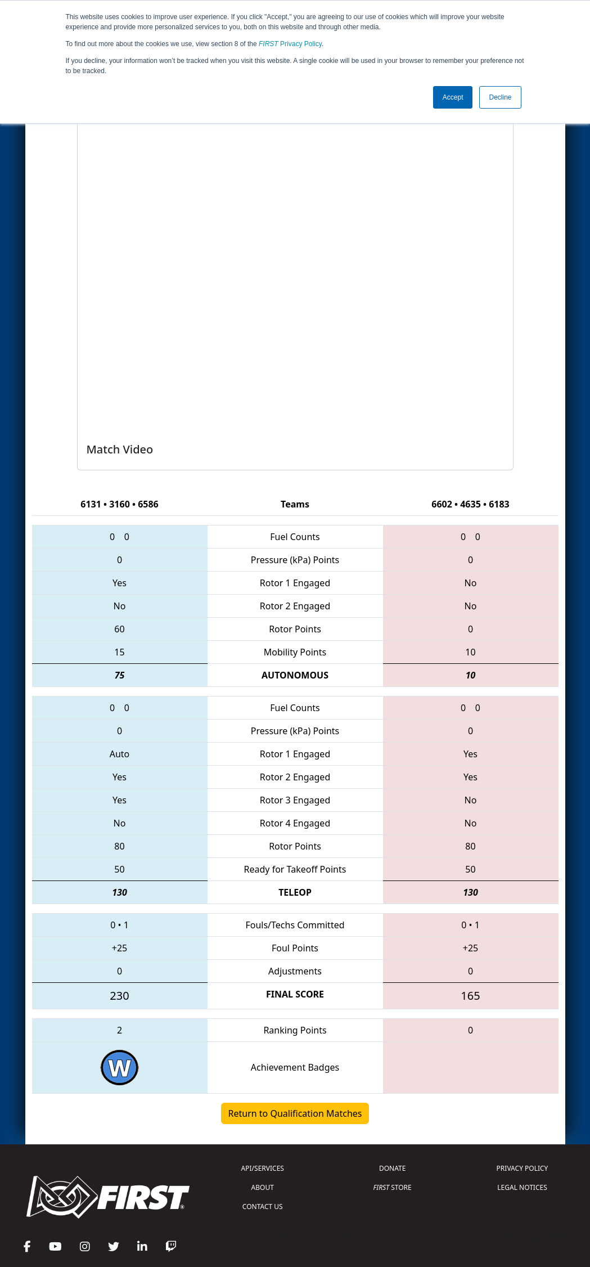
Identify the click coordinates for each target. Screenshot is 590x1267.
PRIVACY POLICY (522, 1168)
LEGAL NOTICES (522, 1187)
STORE (392, 1187)
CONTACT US (262, 1206)
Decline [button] (500, 97)
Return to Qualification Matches (295, 1113)
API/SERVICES (262, 1168)
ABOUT (262, 1187)
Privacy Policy (290, 44)
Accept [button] (453, 97)
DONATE (392, 1168)
